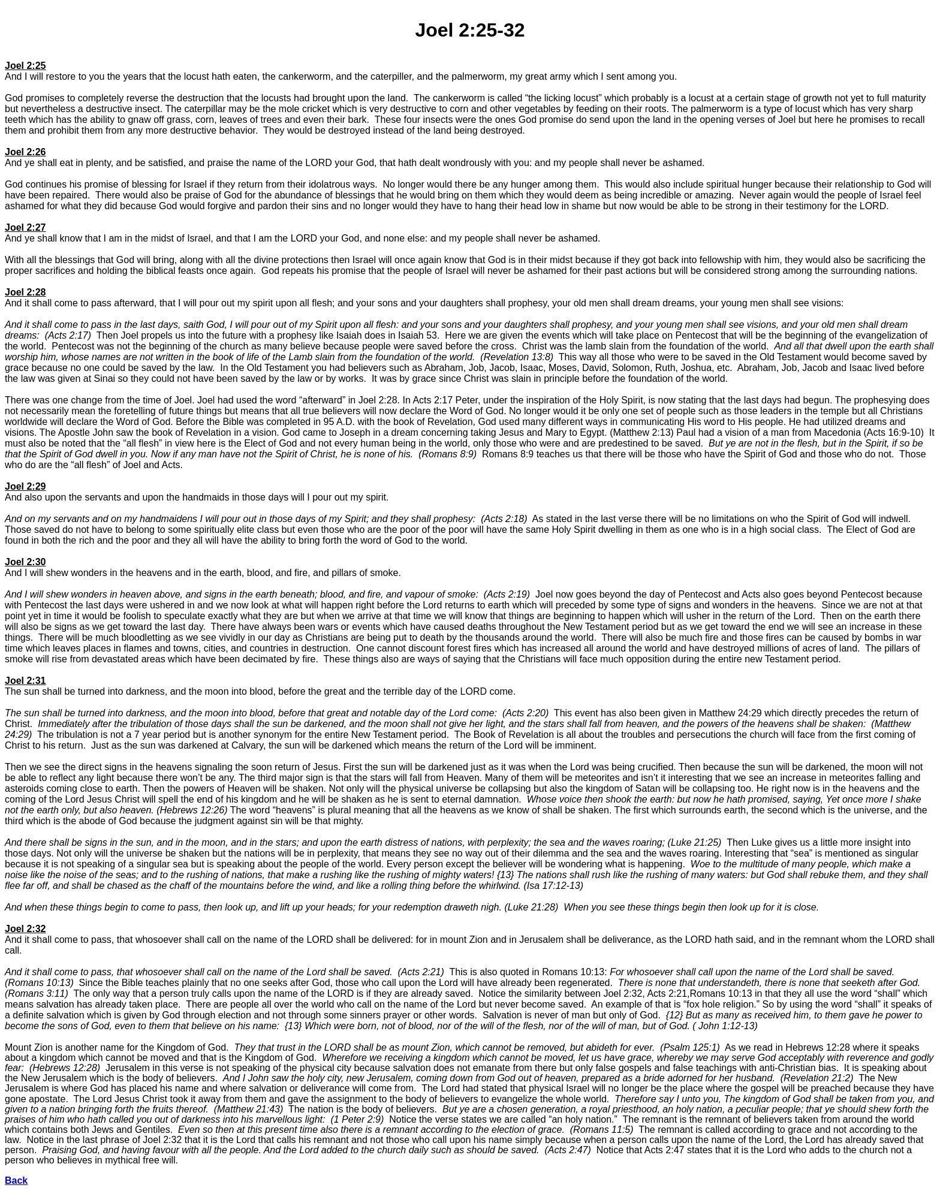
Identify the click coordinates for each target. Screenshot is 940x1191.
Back (16, 1180)
